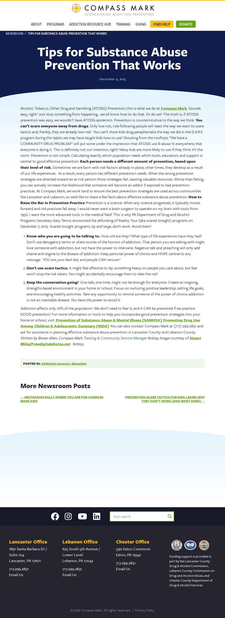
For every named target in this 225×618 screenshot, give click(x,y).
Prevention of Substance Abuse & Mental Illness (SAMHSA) (109, 322)
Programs (55, 24)
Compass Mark (174, 110)
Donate (186, 24)
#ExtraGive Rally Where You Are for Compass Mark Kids (62, 400)
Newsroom (14, 35)
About (36, 24)
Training (123, 24)
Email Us (16, 576)
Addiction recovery (55, 365)
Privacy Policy (145, 612)
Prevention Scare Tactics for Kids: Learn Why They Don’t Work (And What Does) (165, 400)
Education (79, 365)
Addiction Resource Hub (90, 24)
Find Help (161, 24)
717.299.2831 (19, 571)
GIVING (141, 24)
